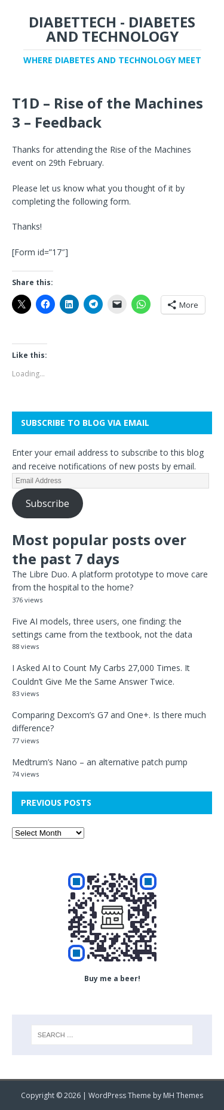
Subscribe (47, 503)
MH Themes (183, 1095)
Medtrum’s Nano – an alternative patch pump (100, 762)
